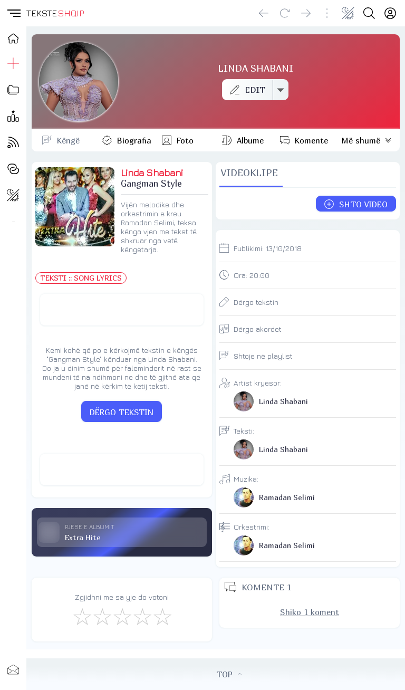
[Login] (390, 13)
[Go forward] (305, 13)
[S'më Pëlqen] (82, 616)
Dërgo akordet (258, 328)
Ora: (251, 275)
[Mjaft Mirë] (142, 616)
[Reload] (284, 13)
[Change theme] (348, 13)
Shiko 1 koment (309, 612)
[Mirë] (122, 616)
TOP (229, 674)
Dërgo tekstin (256, 302)
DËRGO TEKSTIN (121, 412)
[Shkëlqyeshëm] (162, 616)
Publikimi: (268, 248)
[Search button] (369, 13)
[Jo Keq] (102, 616)
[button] (13, 13)
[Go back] (263, 13)
